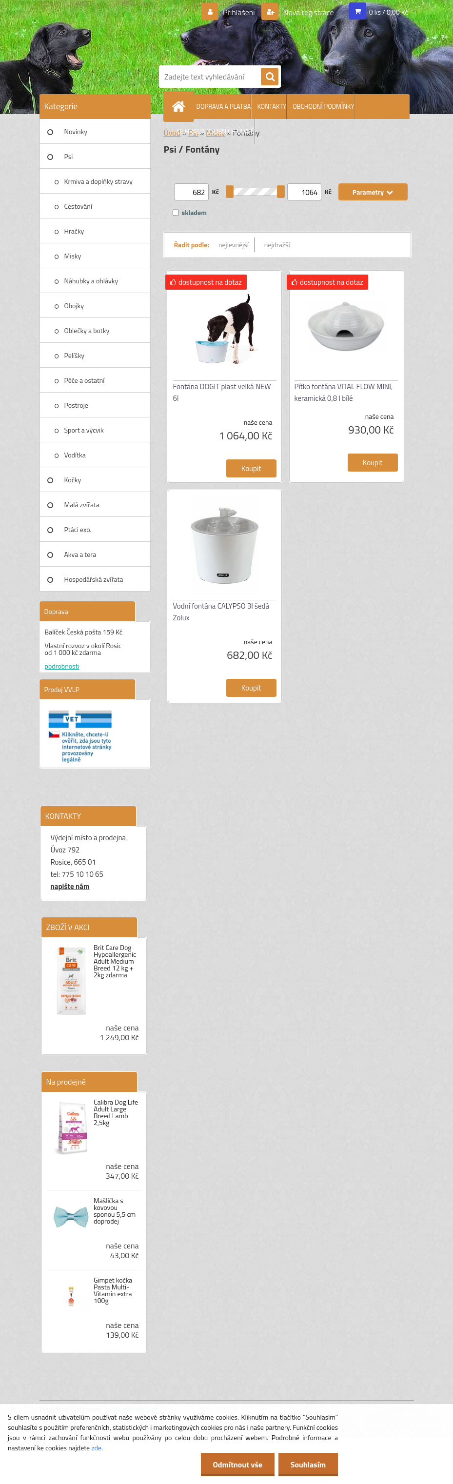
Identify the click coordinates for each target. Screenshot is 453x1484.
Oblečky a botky (87, 330)
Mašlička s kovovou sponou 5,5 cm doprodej (115, 1211)
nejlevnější (233, 244)
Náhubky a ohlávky (91, 281)
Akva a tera (80, 554)
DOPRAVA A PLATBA (224, 106)
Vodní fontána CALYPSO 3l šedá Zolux (221, 611)
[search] (269, 77)
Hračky (74, 231)
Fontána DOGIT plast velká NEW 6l (222, 392)
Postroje (76, 405)
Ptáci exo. (78, 529)
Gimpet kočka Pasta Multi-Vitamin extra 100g (113, 1290)
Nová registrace (307, 12)
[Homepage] (181, 106)
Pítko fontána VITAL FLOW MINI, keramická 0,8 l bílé (344, 392)
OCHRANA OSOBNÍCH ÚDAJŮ (216, 131)
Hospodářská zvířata (93, 579)
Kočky (72, 480)
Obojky (74, 305)
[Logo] (283, 30)
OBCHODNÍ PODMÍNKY (323, 106)
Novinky (75, 131)
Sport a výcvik (84, 430)
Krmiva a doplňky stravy (98, 181)
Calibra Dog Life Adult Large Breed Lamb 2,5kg (116, 1112)
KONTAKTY (271, 106)
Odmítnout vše (237, 1464)
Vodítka (75, 455)
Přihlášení (238, 12)
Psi (68, 156)
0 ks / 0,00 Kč (388, 12)
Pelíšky (74, 355)
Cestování (78, 206)
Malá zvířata (82, 504)
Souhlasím (308, 1464)
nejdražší (277, 244)
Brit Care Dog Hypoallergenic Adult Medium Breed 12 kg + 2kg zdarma (115, 961)
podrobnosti (62, 666)
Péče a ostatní (84, 380)
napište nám (70, 886)
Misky (72, 256)
